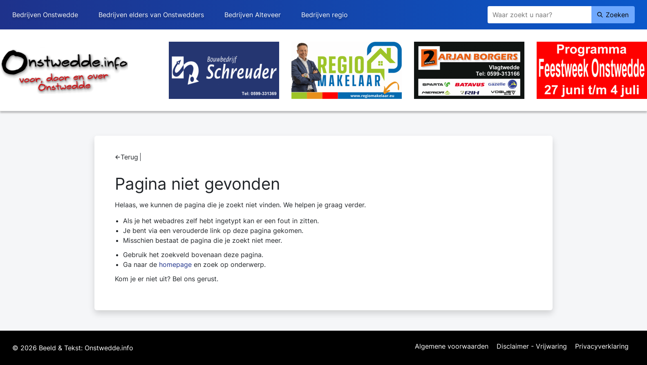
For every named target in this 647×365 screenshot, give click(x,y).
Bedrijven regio (324, 15)
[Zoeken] (539, 14)
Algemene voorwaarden (451, 346)
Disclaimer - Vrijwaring (532, 346)
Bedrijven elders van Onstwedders (151, 15)
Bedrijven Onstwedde (45, 15)
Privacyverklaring (602, 346)
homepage (175, 264)
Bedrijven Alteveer (252, 15)
